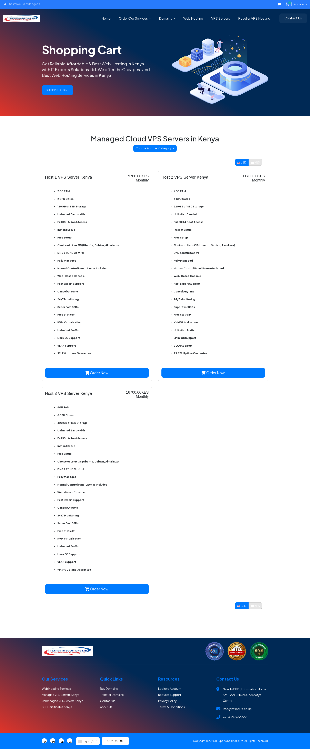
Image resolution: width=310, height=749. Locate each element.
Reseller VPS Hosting (254, 18)
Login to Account (169, 688)
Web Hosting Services (56, 688)
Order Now (96, 373)
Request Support (169, 694)
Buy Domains (109, 688)
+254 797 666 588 (235, 717)
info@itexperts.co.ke (237, 709)
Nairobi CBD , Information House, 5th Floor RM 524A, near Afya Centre (245, 694)
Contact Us (293, 18)
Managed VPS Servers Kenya (60, 694)
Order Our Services (133, 18)
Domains (166, 18)
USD (241, 162)
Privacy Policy (167, 701)
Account (299, 4)
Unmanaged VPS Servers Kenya (62, 701)
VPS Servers (220, 18)
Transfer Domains (112, 694)
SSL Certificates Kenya (57, 707)
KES (255, 162)
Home (106, 18)
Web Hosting (193, 18)
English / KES (88, 741)
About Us (106, 707)
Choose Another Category (154, 148)
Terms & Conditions (171, 707)
